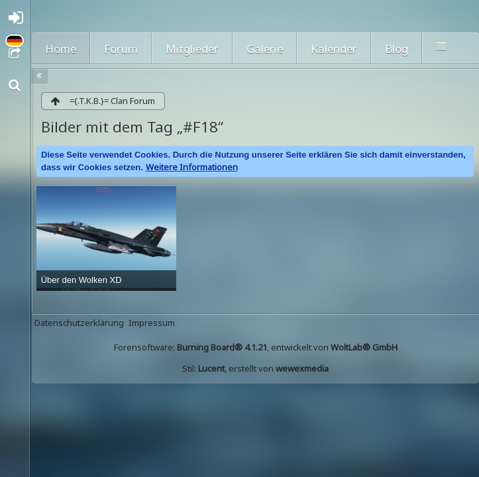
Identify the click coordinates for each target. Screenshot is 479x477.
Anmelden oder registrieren (18, 21)
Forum (121, 48)
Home (60, 48)
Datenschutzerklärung (79, 323)
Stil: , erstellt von (255, 368)
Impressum (152, 323)
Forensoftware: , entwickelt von (256, 347)
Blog (396, 48)
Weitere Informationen (192, 167)
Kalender (334, 48)
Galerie (264, 48)
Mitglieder (192, 48)
